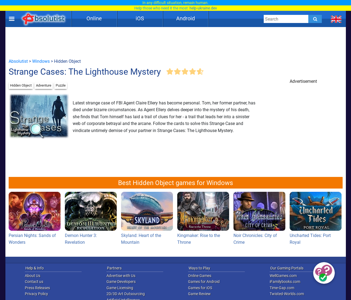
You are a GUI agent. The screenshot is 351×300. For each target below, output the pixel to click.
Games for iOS (200, 288)
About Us (32, 275)
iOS (140, 18)
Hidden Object (21, 85)
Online (94, 18)
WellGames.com (283, 275)
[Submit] (315, 19)
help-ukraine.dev (203, 8)
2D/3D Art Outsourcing (125, 294)
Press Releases (37, 288)
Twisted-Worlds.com (287, 294)
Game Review (199, 294)
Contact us (34, 281)
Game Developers (121, 281)
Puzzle (61, 85)
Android (185, 18)
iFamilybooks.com (285, 281)
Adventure (43, 85)
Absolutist (18, 61)
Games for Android (204, 281)
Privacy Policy (36, 294)
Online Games (199, 275)
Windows (41, 61)
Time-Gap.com (282, 288)
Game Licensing (119, 288)
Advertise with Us (120, 275)
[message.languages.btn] (336, 19)
